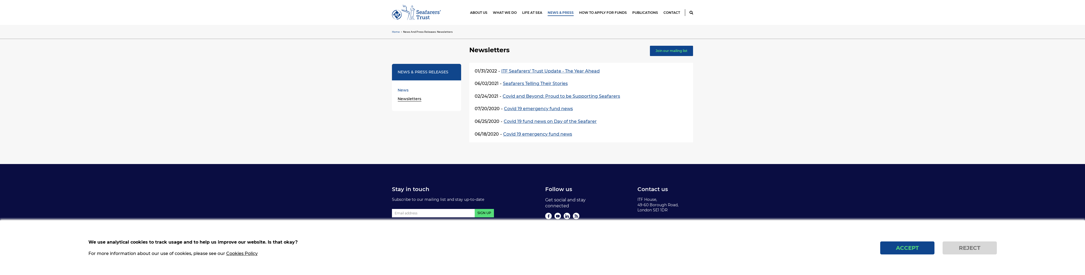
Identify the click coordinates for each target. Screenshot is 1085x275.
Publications (645, 13)
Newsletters (409, 98)
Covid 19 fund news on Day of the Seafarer (550, 121)
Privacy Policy (650, 222)
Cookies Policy (242, 257)
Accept (907, 252)
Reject (969, 252)
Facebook (548, 216)
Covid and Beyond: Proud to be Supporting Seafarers (561, 96)
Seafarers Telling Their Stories (535, 83)
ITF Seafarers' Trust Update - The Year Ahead (550, 71)
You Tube (557, 216)
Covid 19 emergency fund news (538, 108)
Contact (671, 13)
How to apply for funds (603, 13)
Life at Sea (532, 13)
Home (396, 31)
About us (478, 13)
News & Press (561, 13)
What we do (505, 13)
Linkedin (567, 216)
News (403, 90)
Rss (576, 216)
